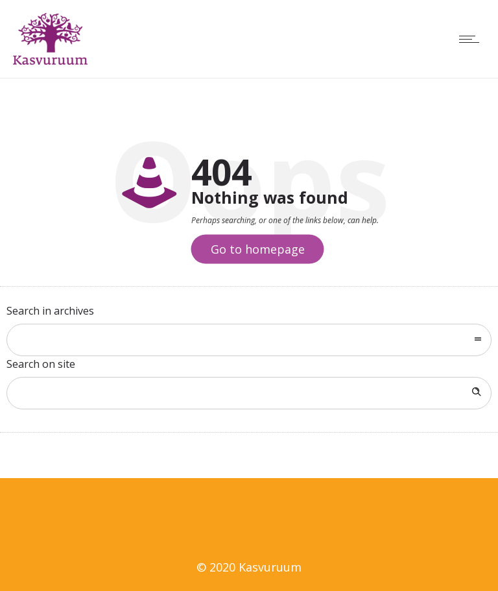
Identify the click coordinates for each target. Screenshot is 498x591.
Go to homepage (258, 249)
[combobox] (249, 340)
